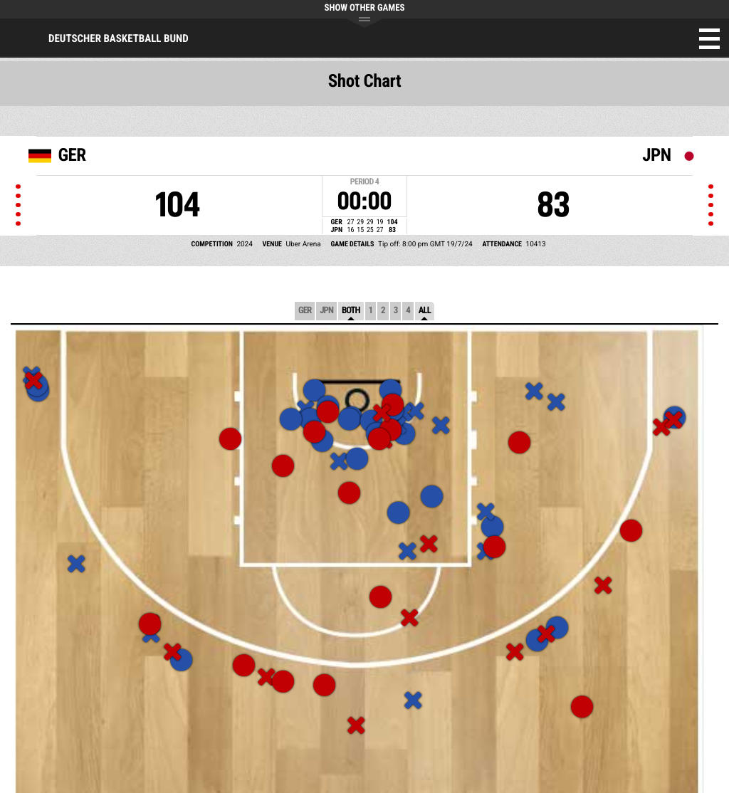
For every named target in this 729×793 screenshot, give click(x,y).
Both (351, 310)
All (425, 310)
